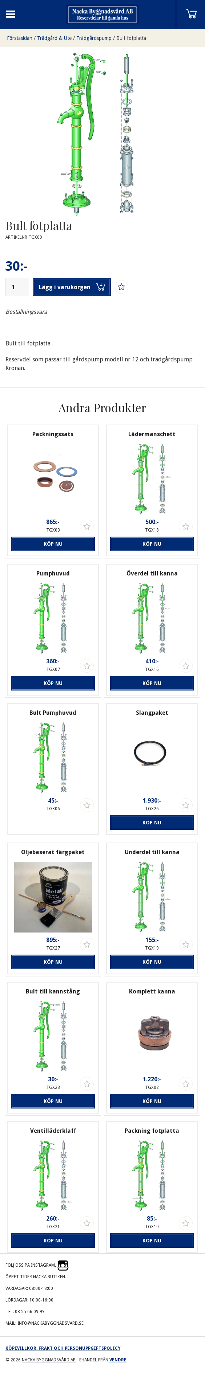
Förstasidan (19, 38)
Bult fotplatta (131, 38)
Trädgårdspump (94, 38)
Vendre (117, 1359)
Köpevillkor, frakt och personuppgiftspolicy (62, 1348)
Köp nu (53, 544)
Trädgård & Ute (54, 38)
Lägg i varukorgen (72, 287)
